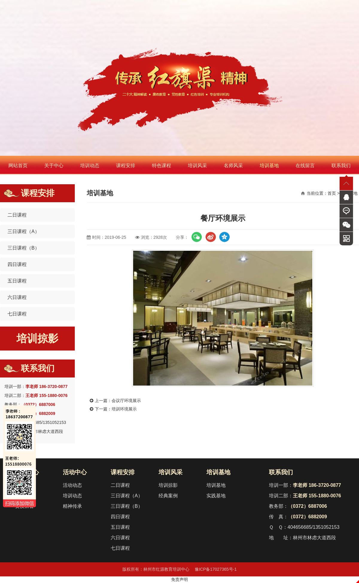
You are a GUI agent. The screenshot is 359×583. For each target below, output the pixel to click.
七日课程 (17, 313)
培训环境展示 (124, 409)
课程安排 (125, 165)
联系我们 (341, 165)
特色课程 (161, 165)
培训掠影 (37, 338)
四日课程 (17, 264)
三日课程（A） (23, 231)
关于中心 (53, 165)
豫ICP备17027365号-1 (216, 569)
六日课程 (17, 297)
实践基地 (216, 495)
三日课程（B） (23, 247)
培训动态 (89, 165)
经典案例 (168, 495)
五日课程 (17, 280)
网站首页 (18, 165)
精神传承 (72, 506)
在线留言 (305, 165)
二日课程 (17, 215)
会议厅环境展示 (126, 400)
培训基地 (269, 165)
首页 (332, 193)
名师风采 (233, 165)
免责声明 (179, 579)
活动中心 (75, 472)
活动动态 (72, 485)
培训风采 (197, 165)
